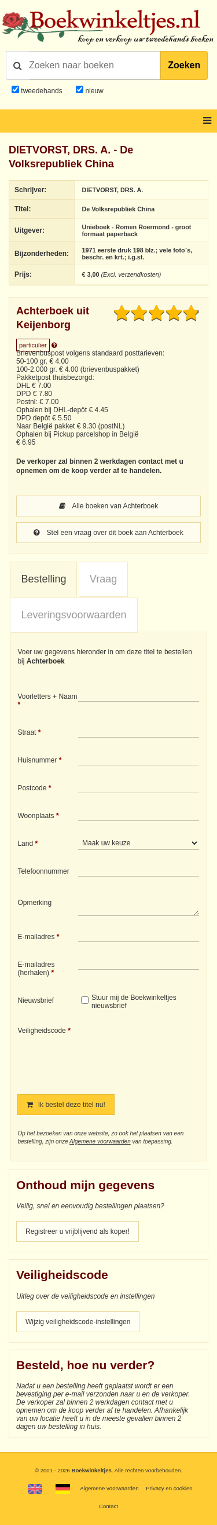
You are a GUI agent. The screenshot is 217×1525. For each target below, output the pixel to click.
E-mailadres (35, 937)
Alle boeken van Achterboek (108, 506)
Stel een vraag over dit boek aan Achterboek (108, 533)
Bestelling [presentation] (43, 579)
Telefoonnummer (43, 871)
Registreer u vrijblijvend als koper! (77, 1231)
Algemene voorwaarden (100, 1141)
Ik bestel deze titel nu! (66, 1105)
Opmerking (34, 903)
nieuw (93, 91)
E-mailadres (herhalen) (35, 969)
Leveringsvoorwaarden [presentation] (73, 615)
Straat (26, 732)
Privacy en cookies (169, 1488)
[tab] (43, 579)
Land (25, 844)
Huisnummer (37, 760)
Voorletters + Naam (47, 696)
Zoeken (184, 65)
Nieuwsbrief (35, 1000)
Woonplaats (35, 816)
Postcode (31, 788)
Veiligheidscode (41, 1031)
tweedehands (41, 91)
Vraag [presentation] (103, 579)
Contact (108, 1506)
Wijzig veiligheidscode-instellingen (77, 1322)
